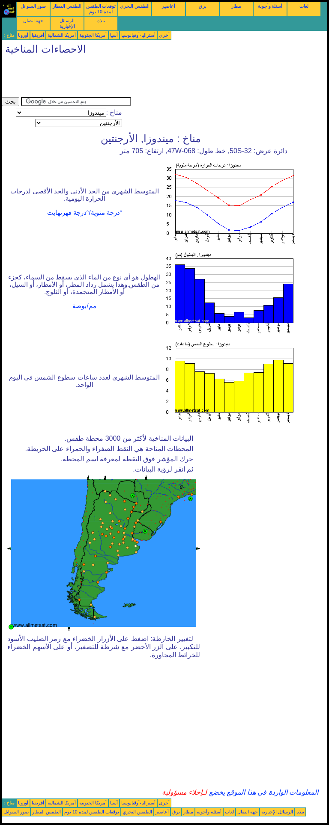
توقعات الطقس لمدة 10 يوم (101, 8)
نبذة (101, 20)
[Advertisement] (158, 78)
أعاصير (168, 6)
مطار (236, 6)
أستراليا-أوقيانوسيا (138, 35)
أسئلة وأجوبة (270, 6)
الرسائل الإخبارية (67, 23)
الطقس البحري (135, 6)
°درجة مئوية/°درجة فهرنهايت (85, 212)
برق (202, 6)
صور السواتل (33, 6)
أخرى (164, 35)
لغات (303, 6)
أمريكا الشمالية (62, 35)
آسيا (114, 35)
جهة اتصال (33, 20)
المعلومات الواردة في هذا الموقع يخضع (262, 792)
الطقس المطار (67, 6)
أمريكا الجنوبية (93, 35)
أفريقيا (38, 35)
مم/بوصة (84, 306)
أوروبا (23, 35)
